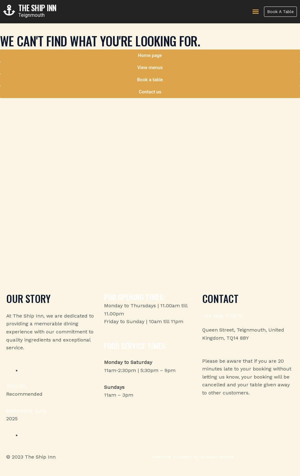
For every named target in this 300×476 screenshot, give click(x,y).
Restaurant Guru (26, 411)
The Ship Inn (40, 8)
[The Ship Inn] (9, 10)
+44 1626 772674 (222, 316)
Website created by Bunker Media (193, 457)
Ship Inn (16, 386)
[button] (254, 12)
